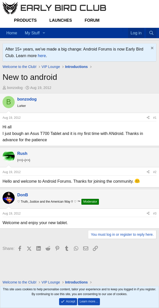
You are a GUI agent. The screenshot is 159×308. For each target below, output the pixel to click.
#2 (154, 172)
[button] (43, 33)
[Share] (148, 118)
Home (11, 33)
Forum (92, 20)
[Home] (120, 30)
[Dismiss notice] (151, 48)
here (42, 56)
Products (25, 20)
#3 (154, 213)
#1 (154, 118)
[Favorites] (125, 30)
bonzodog (15, 88)
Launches (60, 20)
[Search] (151, 33)
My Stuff (32, 33)
